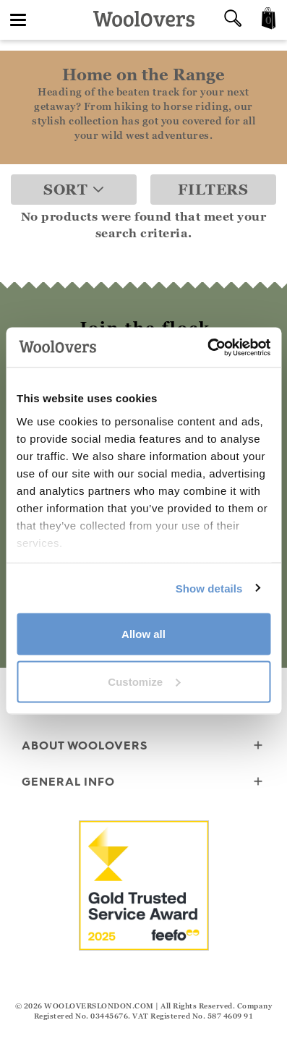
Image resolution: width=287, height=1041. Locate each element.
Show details (209, 588)
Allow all (143, 634)
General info (143, 782)
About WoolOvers (143, 746)
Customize (144, 681)
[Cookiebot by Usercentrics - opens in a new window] (207, 347)
